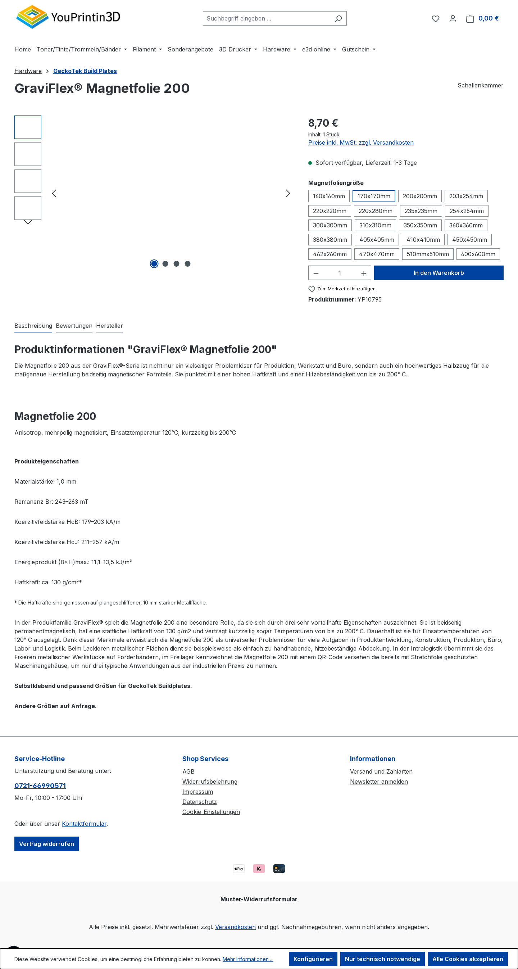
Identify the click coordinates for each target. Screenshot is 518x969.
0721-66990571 (40, 785)
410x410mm (423, 239)
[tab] (33, 326)
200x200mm (420, 196)
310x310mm (375, 225)
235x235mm (421, 210)
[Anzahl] (340, 273)
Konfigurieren (313, 959)
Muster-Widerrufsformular (259, 899)
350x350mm (420, 225)
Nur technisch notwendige (382, 959)
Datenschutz (199, 801)
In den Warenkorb (439, 272)
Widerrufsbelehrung (209, 781)
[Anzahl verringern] (315, 273)
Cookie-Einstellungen (211, 811)
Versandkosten (235, 926)
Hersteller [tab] (109, 325)
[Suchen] (338, 18)
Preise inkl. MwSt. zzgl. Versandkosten (361, 142)
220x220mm (329, 210)
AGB (188, 771)
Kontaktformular (84, 823)
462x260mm (330, 254)
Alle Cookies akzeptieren (467, 959)
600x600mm (478, 254)
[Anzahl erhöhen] (364, 273)
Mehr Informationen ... (248, 959)
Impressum (197, 791)
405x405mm (376, 239)
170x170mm (374, 196)
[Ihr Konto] (453, 18)
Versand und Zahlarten (381, 771)
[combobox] (266, 18)
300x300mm (330, 225)
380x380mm (330, 239)
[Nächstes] (288, 193)
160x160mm (329, 196)
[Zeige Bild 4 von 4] (188, 264)
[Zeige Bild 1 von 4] (154, 264)
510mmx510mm (428, 254)
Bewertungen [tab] (74, 325)
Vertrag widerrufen (46, 843)
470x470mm (377, 254)
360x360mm (466, 225)
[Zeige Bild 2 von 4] (165, 264)
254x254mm (467, 210)
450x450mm (469, 239)
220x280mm (375, 210)
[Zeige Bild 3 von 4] (177, 264)
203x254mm (466, 196)
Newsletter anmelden (379, 781)
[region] (154, 193)
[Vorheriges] (54, 193)
